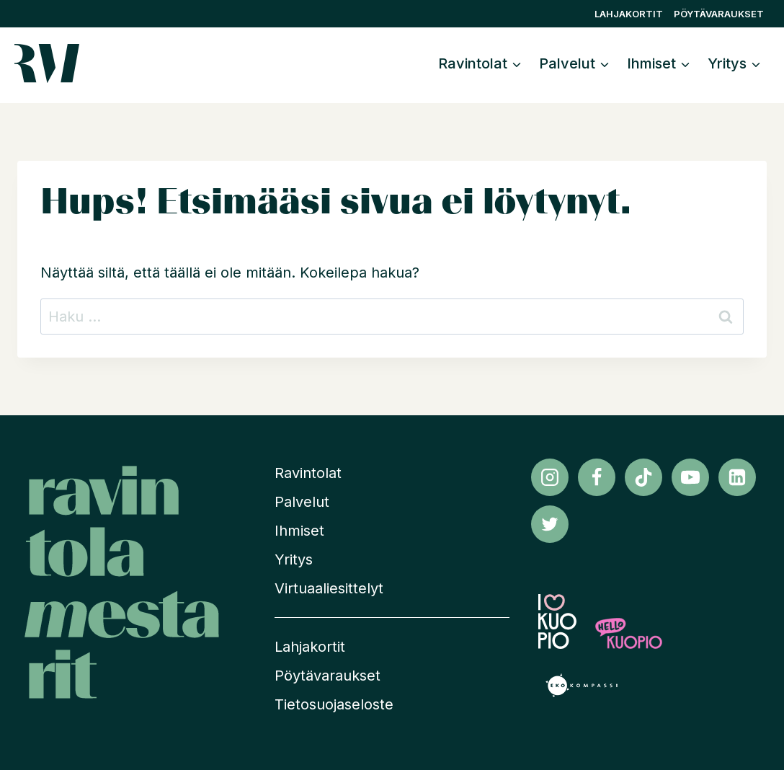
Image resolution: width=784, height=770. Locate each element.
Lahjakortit (628, 13)
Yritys (294, 559)
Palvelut (302, 501)
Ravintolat (308, 473)
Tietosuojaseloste (334, 704)
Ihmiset (299, 530)
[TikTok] (643, 477)
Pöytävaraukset (719, 13)
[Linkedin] (737, 477)
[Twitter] (550, 524)
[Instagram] (550, 477)
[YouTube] (690, 477)
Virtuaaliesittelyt (329, 588)
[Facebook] (596, 477)
